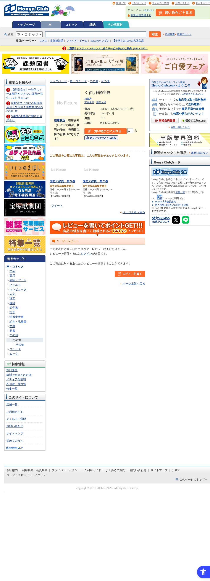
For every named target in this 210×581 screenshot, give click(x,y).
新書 (12, 330)
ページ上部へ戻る (134, 212)
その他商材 (115, 24)
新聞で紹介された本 (19, 374)
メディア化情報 (16, 379)
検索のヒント (184, 34)
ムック (14, 353)
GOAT (43, 40)
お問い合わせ (182, 3)
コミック (71, 24)
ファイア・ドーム (76, 40)
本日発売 (12, 370)
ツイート (57, 205)
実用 (12, 275)
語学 (12, 312)
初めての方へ (14, 440)
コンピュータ (18, 289)
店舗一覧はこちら (180, 127)
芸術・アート (18, 280)
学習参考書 (17, 317)
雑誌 (92, 24)
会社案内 (12, 470)
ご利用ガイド (139, 3)
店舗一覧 (121, 3)
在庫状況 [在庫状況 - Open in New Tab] (59, 120)
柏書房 (88, 98)
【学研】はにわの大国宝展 (128, 40)
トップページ (26, 24)
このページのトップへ (193, 479)
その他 (14, 335)
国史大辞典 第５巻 (62, 181)
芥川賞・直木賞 (16, 384)
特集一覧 (12, 388)
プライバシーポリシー (66, 470)
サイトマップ (203, 3)
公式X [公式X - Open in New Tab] (176, 470)
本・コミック (14, 266)
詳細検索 (170, 34)
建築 (12, 303)
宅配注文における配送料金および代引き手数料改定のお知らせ (24, 106)
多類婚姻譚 (56, 40)
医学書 (14, 307)
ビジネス (15, 284)
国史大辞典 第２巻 (95, 181)
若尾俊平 (89, 102)
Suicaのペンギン (99, 40)
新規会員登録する (141, 15)
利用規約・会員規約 (34, 470)
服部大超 (101, 102)
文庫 (12, 326)
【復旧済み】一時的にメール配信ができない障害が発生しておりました (24, 93)
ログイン (148, 10)
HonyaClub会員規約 (165, 201)
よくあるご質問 (160, 3)
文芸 (12, 271)
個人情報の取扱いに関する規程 (171, 204)
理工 (12, 298)
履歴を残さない (199, 152)
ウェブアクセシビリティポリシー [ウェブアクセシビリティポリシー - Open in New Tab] (27, 475)
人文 (12, 294)
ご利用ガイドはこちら (193, 94)
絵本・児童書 (18, 321)
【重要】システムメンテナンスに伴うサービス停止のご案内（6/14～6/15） (107, 48)
